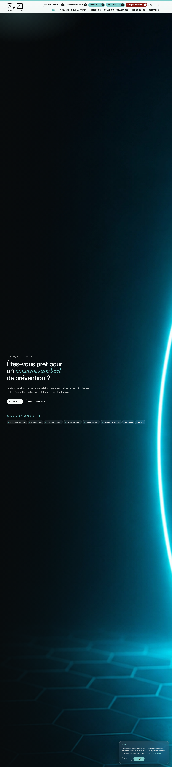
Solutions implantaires (116, 10)
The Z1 (53, 10)
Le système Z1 (14, 401)
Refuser (127, 759)
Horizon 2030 (138, 10)
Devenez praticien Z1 (36, 401)
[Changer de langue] (153, 5)
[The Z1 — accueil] (15, 7)
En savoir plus (156, 753)
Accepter (139, 759)
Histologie (95, 10)
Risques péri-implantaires (73, 10)
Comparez (154, 10)
